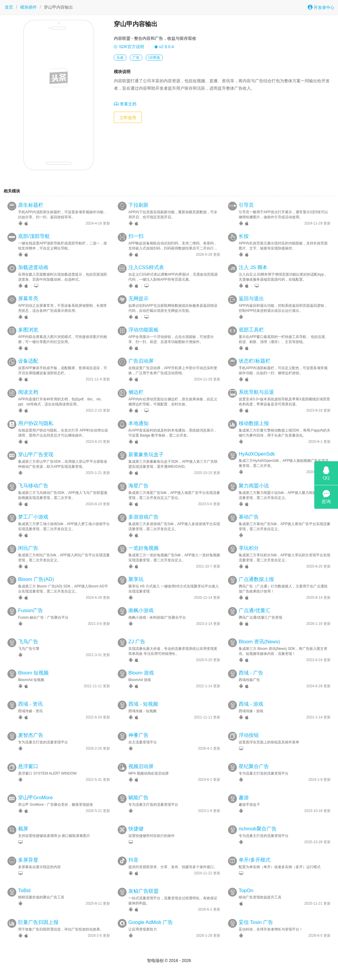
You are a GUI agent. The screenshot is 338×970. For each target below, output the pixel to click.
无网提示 (138, 298)
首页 (9, 7)
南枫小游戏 (141, 610)
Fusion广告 (30, 610)
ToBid (24, 890)
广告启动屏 (141, 361)
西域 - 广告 (251, 673)
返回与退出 (251, 298)
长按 (244, 236)
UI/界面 (154, 58)
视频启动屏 (141, 766)
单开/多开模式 (254, 860)
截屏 (23, 829)
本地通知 (138, 423)
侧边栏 (136, 392)
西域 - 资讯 (30, 704)
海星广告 (138, 486)
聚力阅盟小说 (254, 486)
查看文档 (125, 103)
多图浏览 (28, 330)
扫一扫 (136, 236)
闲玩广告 (28, 548)
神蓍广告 (138, 735)
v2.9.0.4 (164, 46)
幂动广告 (249, 517)
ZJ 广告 (136, 641)
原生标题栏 (30, 205)
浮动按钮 (249, 735)
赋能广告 (138, 797)
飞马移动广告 (33, 486)
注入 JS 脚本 (253, 267)
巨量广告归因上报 (38, 922)
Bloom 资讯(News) (259, 641)
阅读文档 (28, 392)
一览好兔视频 (143, 548)
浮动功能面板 (143, 330)
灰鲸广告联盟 (143, 891)
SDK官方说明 (129, 46)
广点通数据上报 (256, 579)
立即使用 (127, 117)
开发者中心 (321, 7)
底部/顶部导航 (34, 236)
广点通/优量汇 (254, 610)
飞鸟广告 (28, 641)
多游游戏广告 (143, 517)
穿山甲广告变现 (35, 454)
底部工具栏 (251, 330)
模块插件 (28, 7)
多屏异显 (28, 860)
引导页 (246, 205)
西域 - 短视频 (143, 704)
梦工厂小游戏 (33, 517)
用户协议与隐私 (35, 423)
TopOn (246, 890)
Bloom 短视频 (33, 673)
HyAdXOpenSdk (257, 454)
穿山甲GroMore (35, 797)
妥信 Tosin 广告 (256, 922)
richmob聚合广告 (258, 829)
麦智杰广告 (30, 735)
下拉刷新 (138, 205)
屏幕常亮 (28, 298)
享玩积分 (249, 548)
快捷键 (136, 829)
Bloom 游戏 (141, 673)
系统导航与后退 (256, 392)
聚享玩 (136, 579)
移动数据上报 (254, 423)
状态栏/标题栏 (254, 361)
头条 (120, 58)
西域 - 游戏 (251, 704)
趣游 (244, 797)
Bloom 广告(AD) (36, 579)
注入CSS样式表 (146, 267)
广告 (136, 58)
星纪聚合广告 (254, 766)
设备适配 (28, 361)
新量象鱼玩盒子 (146, 454)
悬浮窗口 (28, 766)
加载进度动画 (33, 267)
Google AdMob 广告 (150, 922)
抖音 (133, 860)
